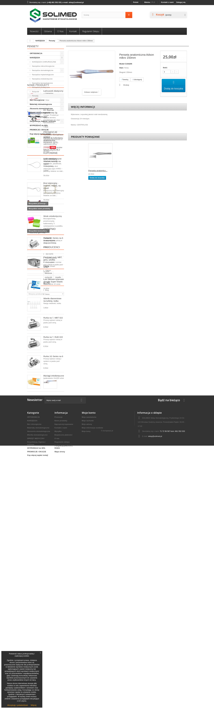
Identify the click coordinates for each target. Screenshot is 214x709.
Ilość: (165, 68)
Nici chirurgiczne (37, 100)
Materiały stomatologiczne (41, 104)
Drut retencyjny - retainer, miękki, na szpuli (52, 241)
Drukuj (126, 85)
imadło (52, 583)
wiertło (31, 599)
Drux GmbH (36, 557)
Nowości (34, 31)
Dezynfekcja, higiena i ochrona (43, 121)
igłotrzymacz (34, 587)
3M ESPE (36, 545)
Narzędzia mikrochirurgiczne (43, 66)
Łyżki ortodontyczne (52, 310)
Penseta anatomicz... (124, 170)
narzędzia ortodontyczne (39, 591)
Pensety (52, 41)
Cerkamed (36, 553)
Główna (48, 31)
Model (121, 64)
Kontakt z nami (167, 2)
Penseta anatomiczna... (50, 522)
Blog (30, 606)
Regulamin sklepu (90, 31)
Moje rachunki (88, 655)
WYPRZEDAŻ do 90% (39, 125)
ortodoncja (57, 591)
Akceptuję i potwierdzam (17, 705)
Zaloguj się (180, 2)
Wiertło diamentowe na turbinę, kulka (52, 412)
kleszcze (32, 583)
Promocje (34, 271)
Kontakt (73, 31)
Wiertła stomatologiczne (40, 113)
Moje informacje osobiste (92, 662)
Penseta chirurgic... (97, 170)
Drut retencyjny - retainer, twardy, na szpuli (52, 217)
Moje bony (86, 665)
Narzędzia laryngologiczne (42, 83)
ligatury (40, 599)
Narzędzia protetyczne (41, 87)
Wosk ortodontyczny (52, 329)
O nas (60, 31)
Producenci (35, 539)
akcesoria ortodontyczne (48, 595)
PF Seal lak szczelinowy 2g (50, 167)
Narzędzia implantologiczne (43, 75)
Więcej (33, 705)
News (34, 616)
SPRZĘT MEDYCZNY (38, 117)
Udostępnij (137, 79)
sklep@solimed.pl (155, 670)
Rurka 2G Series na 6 (53, 351)
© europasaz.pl (107, 694)
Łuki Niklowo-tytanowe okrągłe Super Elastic (53, 393)
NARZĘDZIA (40, 41)
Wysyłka (58, 665)
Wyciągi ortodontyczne (53, 489)
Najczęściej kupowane (43, 304)
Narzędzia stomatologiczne (42, 70)
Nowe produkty (38, 141)
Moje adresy (87, 658)
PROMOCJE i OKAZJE (39, 130)
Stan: (121, 68)
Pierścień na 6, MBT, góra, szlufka (52, 371)
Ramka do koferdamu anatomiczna (53, 278)
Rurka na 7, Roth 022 (53, 450)
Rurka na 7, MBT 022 (53, 431)
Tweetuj (124, 79)
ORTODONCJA (36, 53)
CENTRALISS (37, 549)
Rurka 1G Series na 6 (53, 469)
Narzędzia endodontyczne (42, 79)
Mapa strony (59, 686)
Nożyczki (35, 92)
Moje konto (89, 646)
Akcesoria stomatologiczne (41, 108)
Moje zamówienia (89, 651)
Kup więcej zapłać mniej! (40, 134)
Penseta (32, 595)
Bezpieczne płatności (63, 669)
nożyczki (42, 583)
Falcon (35, 561)
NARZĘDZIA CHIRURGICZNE (44, 62)
